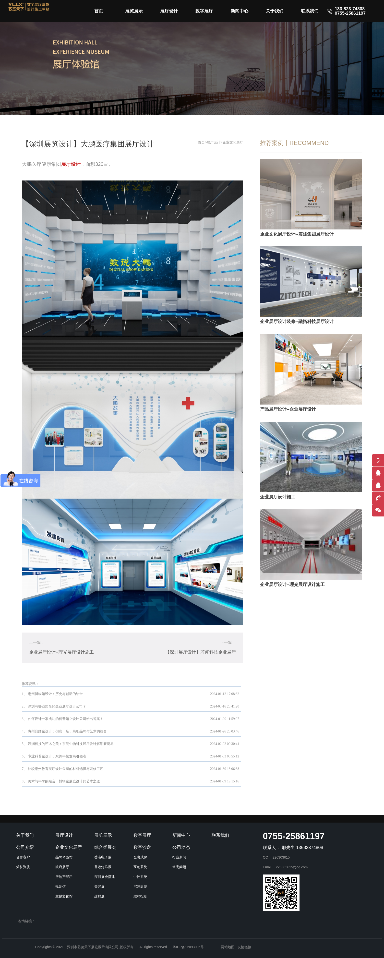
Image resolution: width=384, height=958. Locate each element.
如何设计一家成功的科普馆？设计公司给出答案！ (65, 719)
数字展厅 (204, 11)
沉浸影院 (140, 886)
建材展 (99, 896)
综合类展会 (105, 847)
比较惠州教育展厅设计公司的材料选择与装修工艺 (65, 769)
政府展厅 (62, 867)
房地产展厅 (63, 877)
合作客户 (23, 857)
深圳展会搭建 (104, 877)
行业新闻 (179, 857)
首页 (98, 11)
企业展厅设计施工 (277, 496)
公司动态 (181, 847)
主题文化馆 (63, 896)
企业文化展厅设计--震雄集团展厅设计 (297, 234)
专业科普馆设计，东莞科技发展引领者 (57, 756)
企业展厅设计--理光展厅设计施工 (61, 652)
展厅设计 (169, 11)
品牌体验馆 (63, 857)
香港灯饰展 (102, 867)
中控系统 (140, 877)
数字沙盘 (142, 847)
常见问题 (179, 867)
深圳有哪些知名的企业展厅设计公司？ (57, 706)
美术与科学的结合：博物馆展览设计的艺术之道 (64, 781)
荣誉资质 (23, 867)
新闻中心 (239, 11)
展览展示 (134, 11)
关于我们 (274, 11)
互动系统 (140, 867)
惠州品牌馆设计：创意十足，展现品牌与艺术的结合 (67, 731)
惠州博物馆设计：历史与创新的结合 (55, 694)
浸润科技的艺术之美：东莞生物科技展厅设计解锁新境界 (71, 744)
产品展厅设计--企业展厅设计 (288, 409)
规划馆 (60, 886)
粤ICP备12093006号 (188, 947)
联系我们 (310, 11)
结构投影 (140, 896)
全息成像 (140, 857)
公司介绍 (25, 847)
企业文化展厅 (233, 142)
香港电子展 (102, 857)
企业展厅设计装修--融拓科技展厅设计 (297, 321)
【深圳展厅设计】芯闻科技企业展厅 (200, 652)
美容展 (99, 886)
